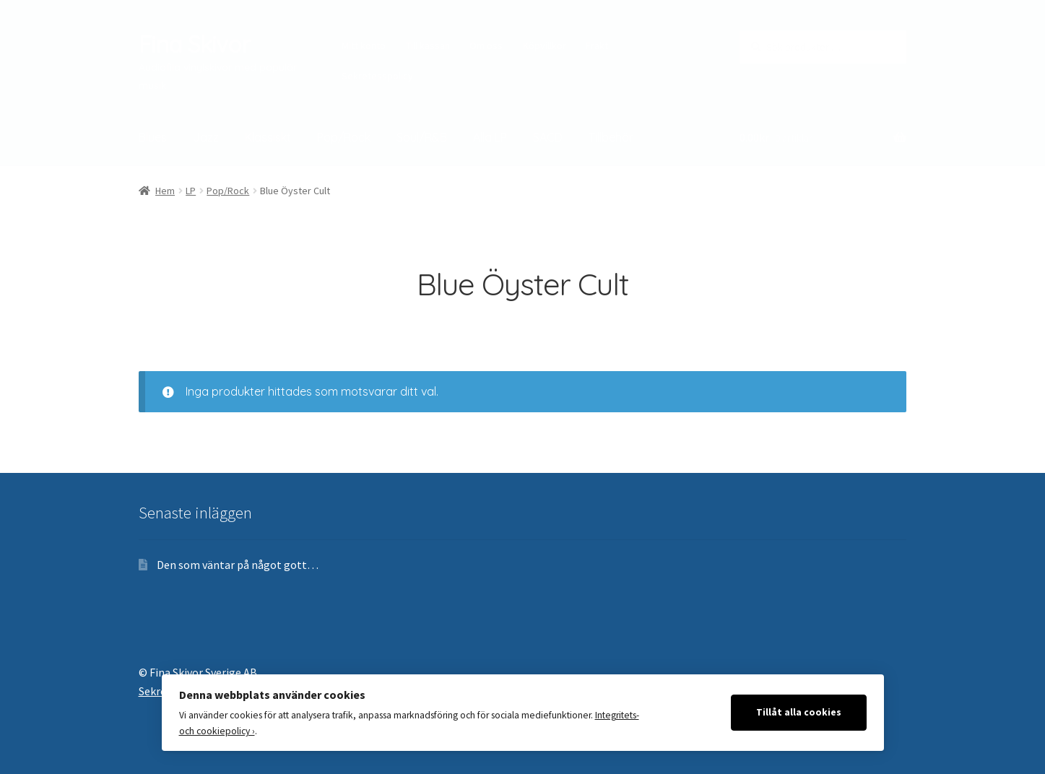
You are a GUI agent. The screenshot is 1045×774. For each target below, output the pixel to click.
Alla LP (490, 137)
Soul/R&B (421, 137)
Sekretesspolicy (377, 75)
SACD (548, 137)
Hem (165, 190)
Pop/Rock (343, 137)
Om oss (486, 45)
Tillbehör (611, 137)
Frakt (597, 45)
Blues (153, 137)
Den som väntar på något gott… (237, 564)
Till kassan (428, 45)
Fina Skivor (194, 44)
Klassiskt (268, 137)
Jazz (206, 137)
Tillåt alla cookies (798, 712)
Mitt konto (364, 45)
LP (191, 190)
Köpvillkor (544, 45)
